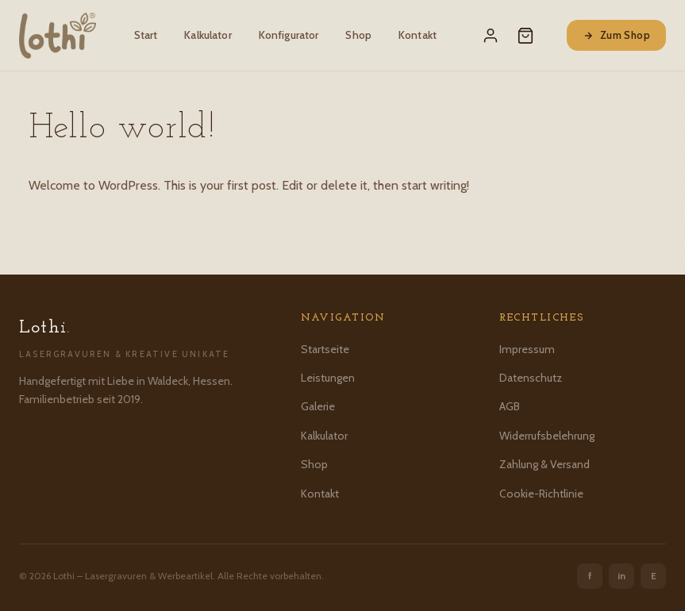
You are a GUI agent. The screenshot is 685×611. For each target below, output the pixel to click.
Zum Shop (616, 35)
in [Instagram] (621, 576)
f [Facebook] (590, 576)
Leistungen (328, 378)
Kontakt (417, 35)
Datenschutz (530, 378)
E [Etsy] (653, 576)
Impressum (527, 349)
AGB (509, 406)
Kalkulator (207, 35)
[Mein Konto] (490, 36)
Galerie (318, 406)
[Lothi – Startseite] (57, 36)
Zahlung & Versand (544, 464)
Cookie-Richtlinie (541, 493)
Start (146, 35)
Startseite (325, 349)
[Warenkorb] (525, 36)
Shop (358, 35)
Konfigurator (289, 35)
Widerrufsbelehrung (547, 435)
